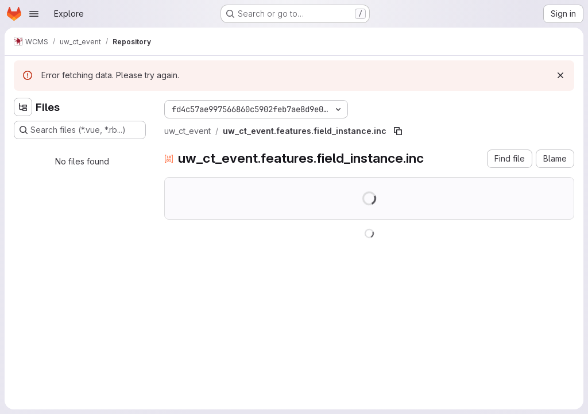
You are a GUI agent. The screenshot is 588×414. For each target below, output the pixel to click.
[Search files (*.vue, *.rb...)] (80, 130)
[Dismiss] (560, 75)
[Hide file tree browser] (23, 107)
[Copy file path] (398, 131)
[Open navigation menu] (34, 14)
